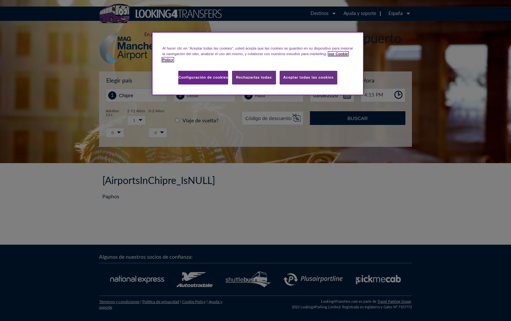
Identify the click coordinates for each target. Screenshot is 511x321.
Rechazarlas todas (254, 77)
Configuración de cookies (203, 77)
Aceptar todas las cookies (308, 77)
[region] (258, 63)
